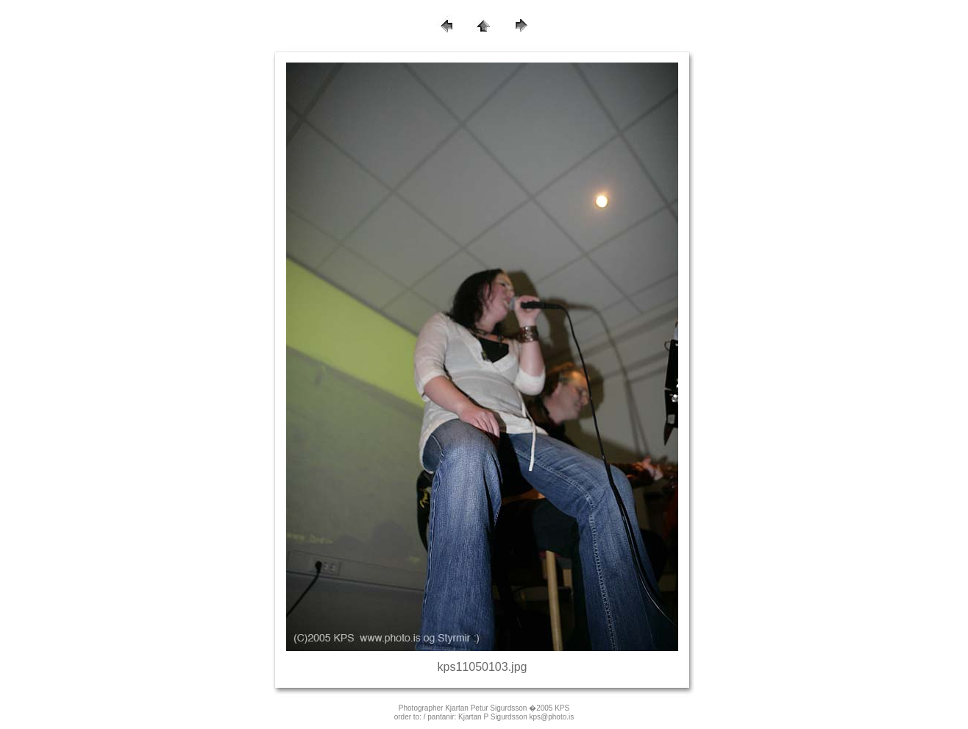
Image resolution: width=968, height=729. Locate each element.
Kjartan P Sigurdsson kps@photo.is (516, 717)
